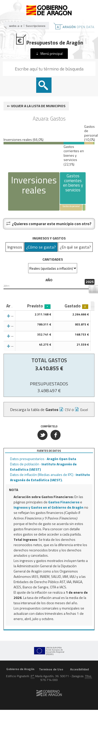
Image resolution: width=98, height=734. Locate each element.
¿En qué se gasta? (75, 247)
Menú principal (51, 53)
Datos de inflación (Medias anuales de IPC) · (50, 477)
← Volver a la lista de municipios (36, 105)
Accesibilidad (79, 669)
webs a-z (15, 25)
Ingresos (14, 247)
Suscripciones (35, 25)
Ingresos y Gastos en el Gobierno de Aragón (48, 507)
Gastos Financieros (63, 502)
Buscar (37, 80)
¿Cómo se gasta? (41, 247)
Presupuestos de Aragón (49, 39)
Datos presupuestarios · (43, 458)
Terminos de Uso (51, 669)
